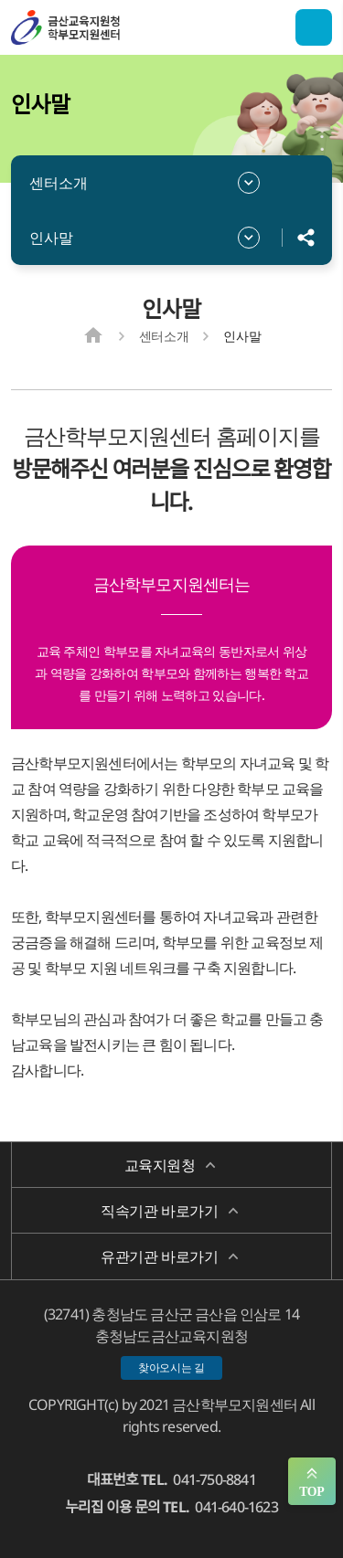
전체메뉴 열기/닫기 (313, 27)
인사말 (51, 238)
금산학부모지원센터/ (102, 27)
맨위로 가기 (312, 1481)
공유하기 (306, 238)
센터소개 (58, 183)
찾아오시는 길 (171, 1367)
